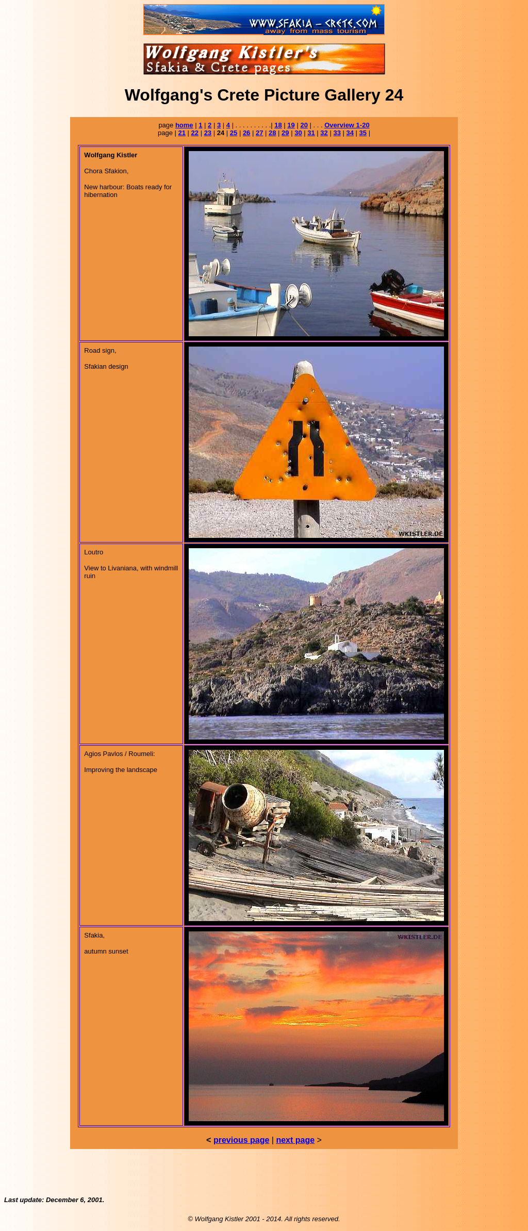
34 (350, 133)
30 (298, 133)
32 (323, 133)
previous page (241, 1140)
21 (181, 133)
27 (259, 133)
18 (278, 125)
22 (195, 133)
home (184, 125)
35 (363, 133)
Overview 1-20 (346, 125)
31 (311, 133)
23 (207, 133)
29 (285, 133)
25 (233, 133)
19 (290, 125)
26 (246, 133)
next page (295, 1140)
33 (336, 133)
